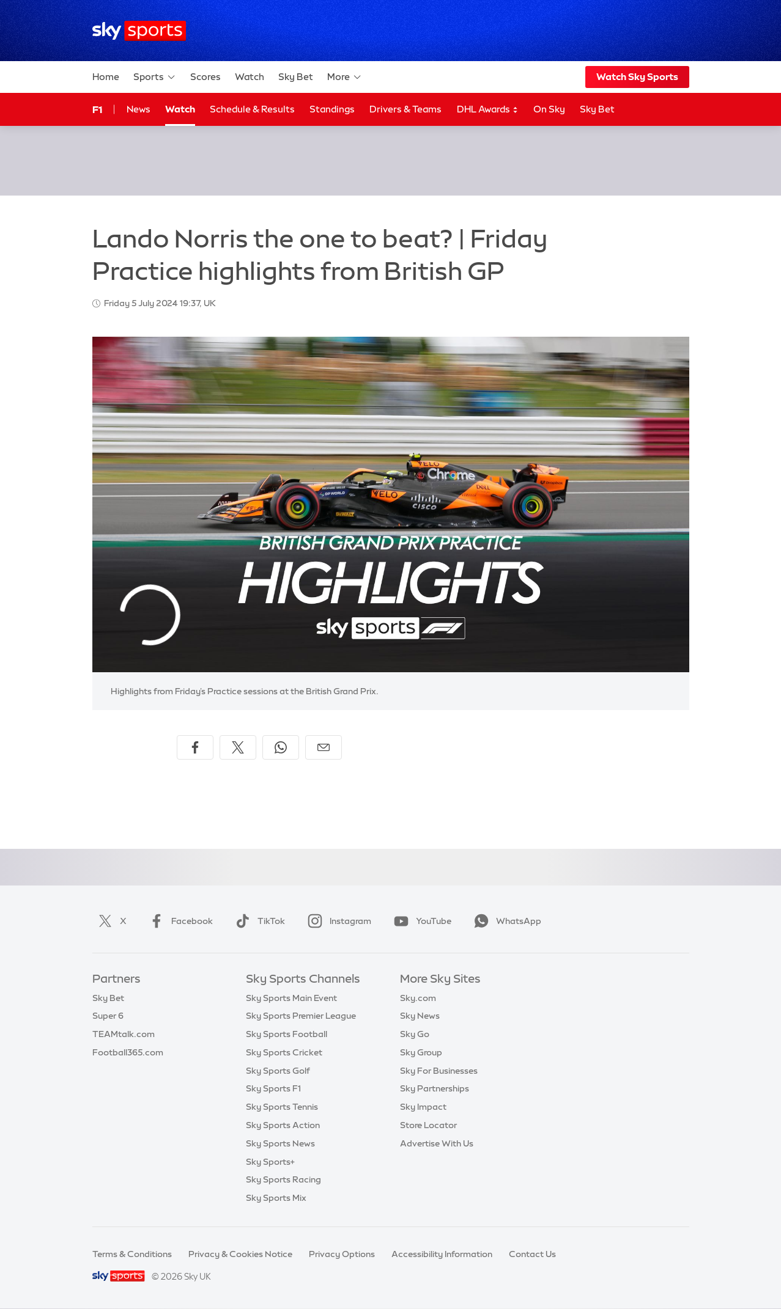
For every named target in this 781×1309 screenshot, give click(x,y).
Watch (249, 76)
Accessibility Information (441, 1254)
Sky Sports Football (286, 1034)
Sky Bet (295, 76)
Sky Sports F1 (273, 1088)
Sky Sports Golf (278, 1070)
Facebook (178, 921)
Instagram (337, 921)
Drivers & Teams (405, 109)
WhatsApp (505, 921)
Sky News (420, 1015)
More (344, 77)
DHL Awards (488, 110)
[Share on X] (238, 747)
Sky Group (421, 1052)
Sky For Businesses (439, 1070)
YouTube (420, 921)
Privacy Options (342, 1254)
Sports (154, 77)
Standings (332, 109)
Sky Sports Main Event (291, 998)
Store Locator (428, 1125)
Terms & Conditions (132, 1254)
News (138, 109)
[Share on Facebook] (195, 747)
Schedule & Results (252, 109)
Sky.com (418, 998)
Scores (205, 76)
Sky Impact (423, 1106)
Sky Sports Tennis (282, 1106)
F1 (97, 109)
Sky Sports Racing (283, 1179)
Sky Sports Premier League (301, 1015)
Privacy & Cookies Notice (240, 1254)
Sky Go (414, 1034)
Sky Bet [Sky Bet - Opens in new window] (597, 109)
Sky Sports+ (270, 1161)
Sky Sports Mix (276, 1198)
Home (105, 76)
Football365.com (127, 1052)
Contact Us (532, 1254)
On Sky (549, 109)
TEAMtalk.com (123, 1034)
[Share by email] (323, 747)
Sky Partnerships (434, 1088)
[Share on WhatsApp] (280, 747)
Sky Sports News (280, 1143)
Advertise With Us (436, 1143)
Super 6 (108, 1015)
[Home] (139, 31)
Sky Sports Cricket (284, 1052)
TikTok (258, 921)
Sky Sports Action (283, 1125)
